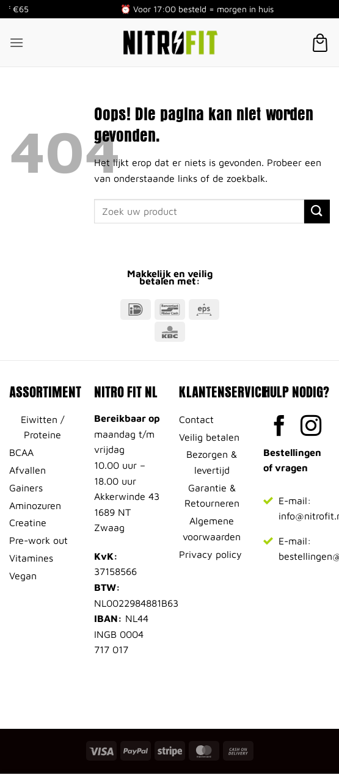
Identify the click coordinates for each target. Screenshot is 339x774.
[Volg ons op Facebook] (279, 427)
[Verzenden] (317, 211)
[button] (16, 42)
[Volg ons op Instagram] (311, 427)
